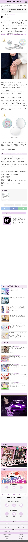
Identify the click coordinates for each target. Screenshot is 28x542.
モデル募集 (7, 538)
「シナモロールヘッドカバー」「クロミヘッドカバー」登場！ (17, 289)
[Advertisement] (14, 242)
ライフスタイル (11, 14)
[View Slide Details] (14, 416)
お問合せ (7, 536)
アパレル (7, 523)
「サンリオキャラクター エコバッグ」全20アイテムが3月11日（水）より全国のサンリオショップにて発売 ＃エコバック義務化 (17, 325)
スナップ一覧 (7, 531)
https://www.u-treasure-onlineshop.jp (9, 156)
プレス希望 (21, 536)
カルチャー (16, 346)
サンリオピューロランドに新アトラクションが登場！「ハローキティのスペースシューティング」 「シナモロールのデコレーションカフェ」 (17, 308)
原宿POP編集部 (6, 16)
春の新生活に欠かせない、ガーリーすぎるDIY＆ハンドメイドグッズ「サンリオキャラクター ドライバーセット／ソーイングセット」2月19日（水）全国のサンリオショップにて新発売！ (17, 335)
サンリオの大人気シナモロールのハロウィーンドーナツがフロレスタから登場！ (17, 316)
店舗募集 (21, 538)
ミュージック (17, 355)
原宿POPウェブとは (7, 534)
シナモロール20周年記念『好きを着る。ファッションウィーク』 (17, 298)
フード (7, 525)
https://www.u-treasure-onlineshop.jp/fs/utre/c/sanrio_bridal (13, 34)
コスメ (21, 523)
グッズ (21, 525)
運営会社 (21, 534)
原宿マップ (21, 531)
